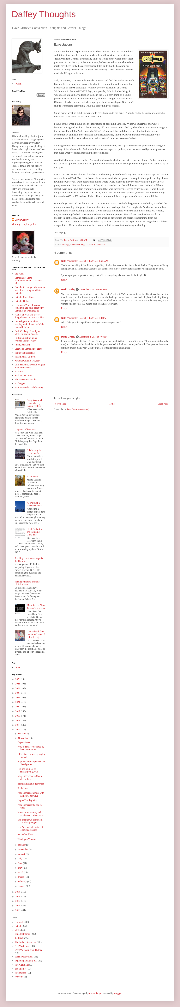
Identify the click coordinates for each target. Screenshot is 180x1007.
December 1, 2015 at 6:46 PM (93, 289)
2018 (18, 716)
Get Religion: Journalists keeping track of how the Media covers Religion (29, 324)
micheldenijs (95, 993)
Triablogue (20, 383)
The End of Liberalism (25, 942)
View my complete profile (24, 224)
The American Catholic (25, 379)
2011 (17, 905)
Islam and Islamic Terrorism (31, 783)
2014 (18, 892)
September (23, 849)
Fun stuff (19, 922)
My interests (20, 972)
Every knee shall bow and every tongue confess (34, 403)
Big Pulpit (19, 273)
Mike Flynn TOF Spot (25, 356)
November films (25, 834)
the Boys (19, 938)
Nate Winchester (69, 261)
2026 (18, 679)
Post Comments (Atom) (78, 409)
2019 (18, 711)
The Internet (20, 968)
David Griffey (68, 289)
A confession (33, 476)
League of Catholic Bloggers (28, 349)
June (20, 863)
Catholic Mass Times (24, 297)
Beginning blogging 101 (26, 960)
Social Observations (24, 956)
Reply (64, 279)
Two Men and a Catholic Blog (29, 387)
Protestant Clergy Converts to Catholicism (88, 244)
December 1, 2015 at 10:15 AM (93, 261)
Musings (65, 244)
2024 (18, 688)
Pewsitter (19, 371)
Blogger (117, 993)
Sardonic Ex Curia (23, 375)
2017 (18, 720)
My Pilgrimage (22, 965)
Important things (22, 934)
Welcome (19, 976)
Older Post (163, 403)
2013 (18, 896)
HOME (18, 83)
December (23, 733)
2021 (18, 702)
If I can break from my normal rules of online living (36, 634)
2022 (18, 697)
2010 (18, 910)
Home (112, 403)
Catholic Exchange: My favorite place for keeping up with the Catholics (30, 290)
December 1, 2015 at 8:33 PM (93, 318)
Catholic (19, 926)
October (22, 845)
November (23, 738)
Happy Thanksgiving (27, 800)
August (21, 854)
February (22, 881)
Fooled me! (23, 788)
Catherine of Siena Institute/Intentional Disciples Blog (28, 281)
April (21, 872)
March (21, 877)
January (22, 886)
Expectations (24, 742)
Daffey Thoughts (44, 14)
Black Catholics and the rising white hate (34, 532)
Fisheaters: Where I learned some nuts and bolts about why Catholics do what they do (29, 308)
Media (18, 930)
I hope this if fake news (26, 429)
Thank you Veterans (27, 839)
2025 (18, 683)
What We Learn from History (28, 950)
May (20, 868)
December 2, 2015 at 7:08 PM (93, 336)
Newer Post (60, 403)
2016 (18, 725)
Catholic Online (22, 301)
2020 (18, 706)
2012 (18, 901)
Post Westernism (22, 946)
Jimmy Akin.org (22, 344)
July (20, 858)
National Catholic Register (27, 360)
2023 (18, 693)
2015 (18, 729)
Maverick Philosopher (25, 352)
